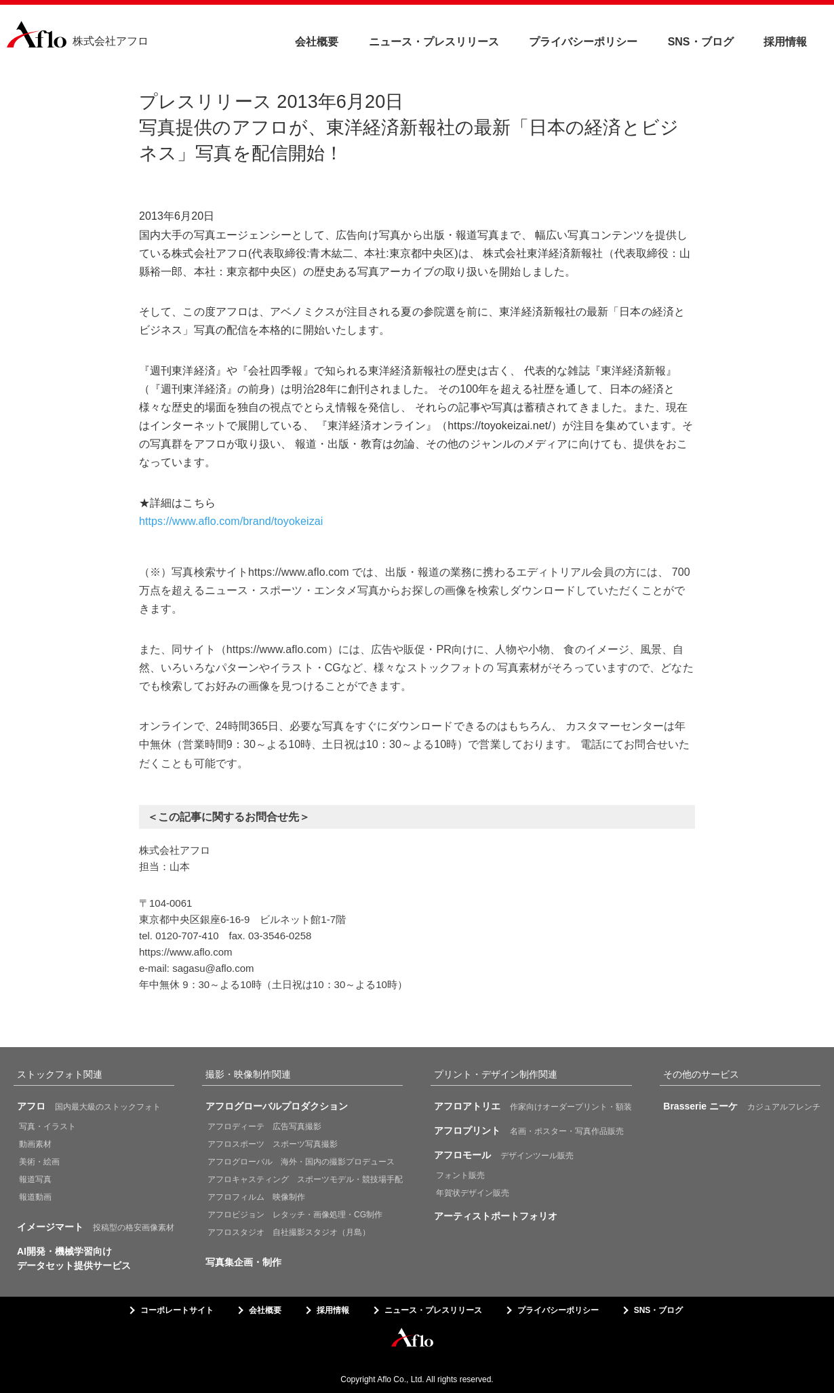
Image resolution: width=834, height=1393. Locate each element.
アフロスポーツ (272, 1144)
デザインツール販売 (504, 1155)
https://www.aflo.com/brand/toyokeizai (231, 521)
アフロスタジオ (288, 1232)
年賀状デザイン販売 (472, 1193)
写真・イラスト (47, 1126)
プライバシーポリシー (583, 41)
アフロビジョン (294, 1214)
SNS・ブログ (701, 41)
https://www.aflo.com (186, 952)
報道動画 (35, 1197)
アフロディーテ (264, 1126)
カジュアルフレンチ (741, 1106)
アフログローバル (301, 1161)
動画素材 (35, 1144)
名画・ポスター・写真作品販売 (529, 1130)
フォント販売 (460, 1175)
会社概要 (316, 41)
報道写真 (35, 1179)
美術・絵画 (39, 1161)
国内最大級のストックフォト (89, 1106)
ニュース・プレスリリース (434, 41)
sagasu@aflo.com (213, 968)
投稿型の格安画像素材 (95, 1226)
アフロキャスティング (305, 1179)
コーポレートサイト (177, 1310)
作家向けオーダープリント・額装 (533, 1106)
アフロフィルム (256, 1197)
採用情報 (785, 41)
